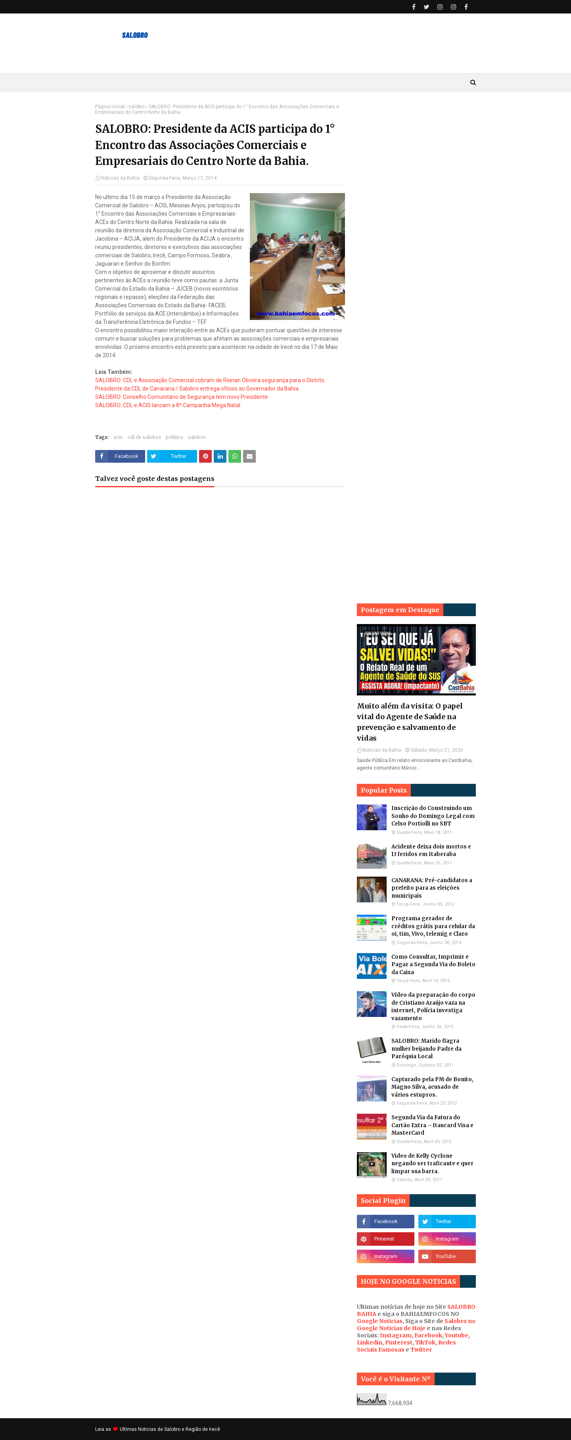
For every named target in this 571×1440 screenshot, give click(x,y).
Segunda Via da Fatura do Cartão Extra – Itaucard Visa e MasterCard (432, 1125)
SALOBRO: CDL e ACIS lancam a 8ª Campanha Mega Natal (167, 405)
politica (174, 437)
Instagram (396, 1335)
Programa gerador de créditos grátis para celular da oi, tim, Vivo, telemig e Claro (433, 926)
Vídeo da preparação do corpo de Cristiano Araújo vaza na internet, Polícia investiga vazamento (433, 1007)
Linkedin (369, 1342)
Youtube (456, 1335)
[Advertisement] (416, 223)
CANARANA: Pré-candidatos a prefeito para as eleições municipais (431, 888)
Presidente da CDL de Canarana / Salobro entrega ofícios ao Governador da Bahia (197, 388)
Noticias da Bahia (120, 178)
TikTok (425, 1342)
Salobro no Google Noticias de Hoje (416, 1324)
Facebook (428, 1335)
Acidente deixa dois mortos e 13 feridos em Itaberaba (431, 850)
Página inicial (110, 106)
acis (118, 437)
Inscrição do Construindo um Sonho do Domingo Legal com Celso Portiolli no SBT (433, 816)
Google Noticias (379, 1321)
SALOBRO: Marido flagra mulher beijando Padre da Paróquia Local (426, 1049)
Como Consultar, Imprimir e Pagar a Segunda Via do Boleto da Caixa (433, 965)
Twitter (421, 1349)
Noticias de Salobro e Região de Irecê (179, 1429)
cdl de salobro (144, 437)
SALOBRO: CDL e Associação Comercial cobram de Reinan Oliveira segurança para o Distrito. (210, 380)
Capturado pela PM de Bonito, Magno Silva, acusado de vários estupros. (432, 1087)
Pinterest (398, 1342)
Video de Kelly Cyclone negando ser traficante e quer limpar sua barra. (432, 1164)
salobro (136, 106)
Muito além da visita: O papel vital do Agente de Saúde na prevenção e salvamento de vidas (410, 722)
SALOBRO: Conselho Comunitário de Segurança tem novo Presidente (181, 397)
